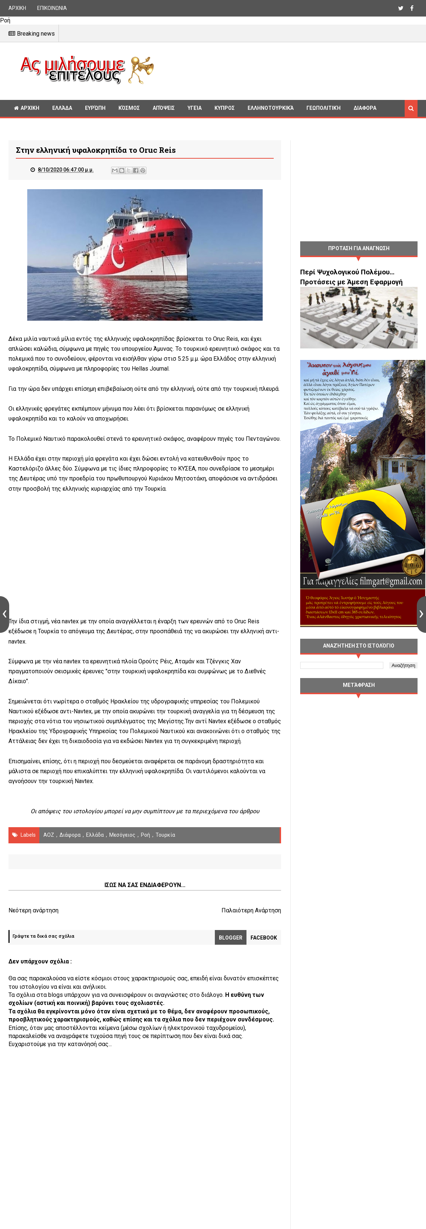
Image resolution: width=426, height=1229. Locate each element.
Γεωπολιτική (323, 108)
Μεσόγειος (122, 835)
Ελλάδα (62, 108)
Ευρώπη (95, 108)
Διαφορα (365, 108)
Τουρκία (165, 835)
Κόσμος (129, 108)
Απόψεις (164, 108)
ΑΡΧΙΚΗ (17, 8)
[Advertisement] (289, 70)
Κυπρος (224, 108)
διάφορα (70, 835)
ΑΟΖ (48, 835)
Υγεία (195, 108)
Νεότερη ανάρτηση (33, 910)
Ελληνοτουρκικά (271, 108)
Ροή (145, 835)
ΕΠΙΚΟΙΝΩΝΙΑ (52, 8)
